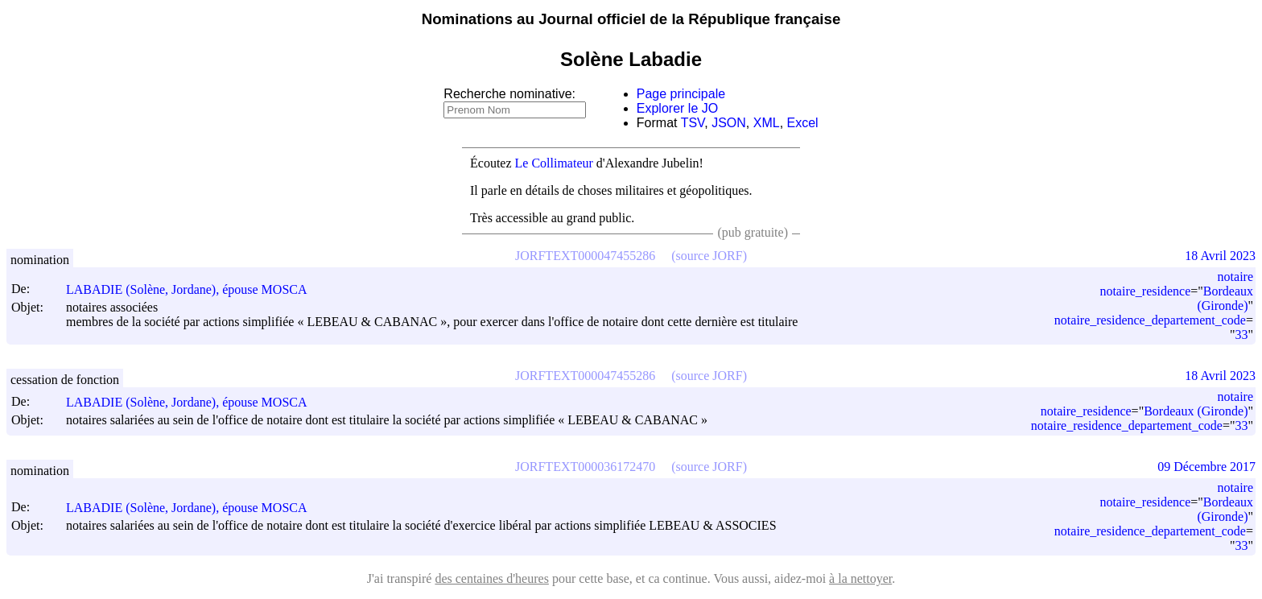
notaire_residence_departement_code (1150, 320)
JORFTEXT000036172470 (585, 466)
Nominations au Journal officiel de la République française (631, 18)
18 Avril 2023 (1220, 255)
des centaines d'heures (492, 578)
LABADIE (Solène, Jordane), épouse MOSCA (194, 289)
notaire (1235, 276)
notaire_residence (1144, 291)
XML (766, 123)
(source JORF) (709, 255)
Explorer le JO (677, 108)
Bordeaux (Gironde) (1225, 298)
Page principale (681, 94)
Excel (803, 123)
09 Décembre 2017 (1206, 466)
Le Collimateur (554, 163)
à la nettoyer (860, 578)
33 (1241, 334)
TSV (693, 123)
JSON (728, 123)
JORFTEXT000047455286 (585, 255)
